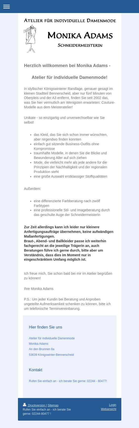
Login (112, 405)
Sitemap (53, 405)
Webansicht (108, 409)
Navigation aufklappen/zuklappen (69, 6)
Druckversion (34, 405)
